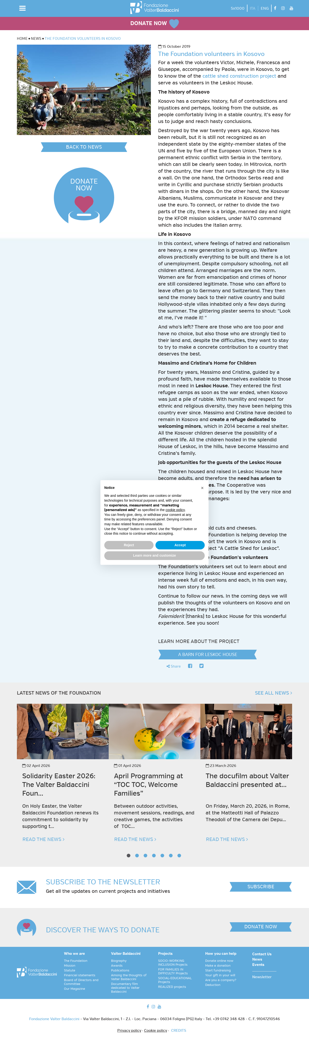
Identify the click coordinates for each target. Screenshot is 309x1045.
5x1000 (238, 8)
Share (174, 666)
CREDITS (178, 1031)
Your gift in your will (220, 975)
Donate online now (219, 961)
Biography (118, 961)
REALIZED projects (172, 987)
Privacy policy (129, 1031)
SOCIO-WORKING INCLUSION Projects (173, 963)
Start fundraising (218, 970)
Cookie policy (155, 1031)
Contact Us (262, 954)
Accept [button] (180, 545)
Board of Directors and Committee (81, 982)
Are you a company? (220, 980)
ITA (252, 8)
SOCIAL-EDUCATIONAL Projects (175, 980)
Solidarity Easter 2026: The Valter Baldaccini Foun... (58, 785)
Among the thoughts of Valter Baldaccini (129, 977)
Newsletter (262, 977)
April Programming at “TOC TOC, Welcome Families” (148, 785)
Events (258, 965)
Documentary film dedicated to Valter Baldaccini (125, 988)
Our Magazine (74, 989)
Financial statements (79, 975)
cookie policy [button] (175, 510)
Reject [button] (129, 545)
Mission (69, 966)
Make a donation (218, 966)
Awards (117, 966)
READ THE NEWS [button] (43, 839)
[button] (22, 8)
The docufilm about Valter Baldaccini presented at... (247, 780)
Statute (69, 970)
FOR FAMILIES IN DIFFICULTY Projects (173, 971)
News (257, 959)
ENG (265, 8)
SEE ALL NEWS (273, 693)
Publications (120, 970)
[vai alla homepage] (154, 7)
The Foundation (75, 961)
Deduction (212, 985)
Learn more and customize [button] (154, 555)
